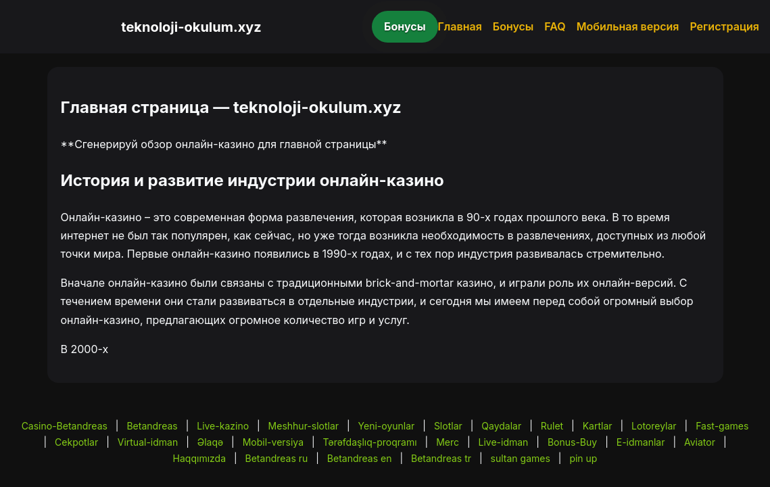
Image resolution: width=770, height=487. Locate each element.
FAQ (554, 26)
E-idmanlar (641, 442)
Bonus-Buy (572, 442)
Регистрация (724, 26)
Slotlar (448, 426)
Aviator (699, 442)
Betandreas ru (276, 458)
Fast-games (722, 426)
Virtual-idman (148, 442)
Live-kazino (223, 426)
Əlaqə (210, 442)
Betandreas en (359, 458)
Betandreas (151, 426)
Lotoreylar (654, 426)
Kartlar (597, 426)
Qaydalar (501, 426)
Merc (447, 442)
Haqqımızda (199, 458)
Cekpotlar (76, 442)
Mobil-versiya (273, 442)
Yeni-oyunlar (386, 426)
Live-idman (504, 442)
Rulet (552, 426)
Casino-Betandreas (64, 426)
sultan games (520, 458)
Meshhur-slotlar (303, 426)
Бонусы (405, 26)
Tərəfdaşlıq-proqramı (370, 442)
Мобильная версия (628, 26)
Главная (460, 26)
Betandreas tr (441, 458)
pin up (583, 458)
